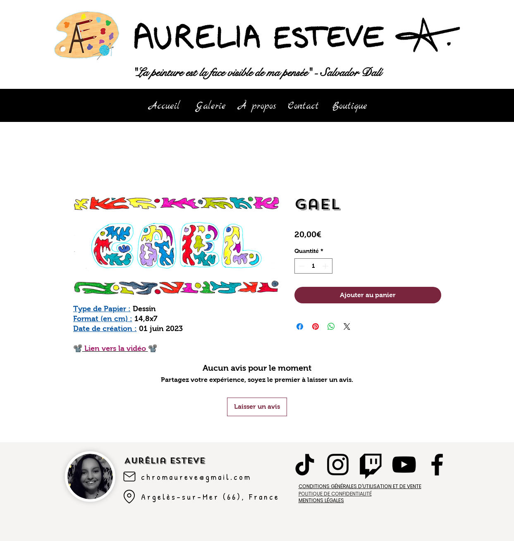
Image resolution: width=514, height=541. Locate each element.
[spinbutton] (313, 266)
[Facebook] (437, 464)
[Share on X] (347, 326)
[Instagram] (337, 464)
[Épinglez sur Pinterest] (315, 326)
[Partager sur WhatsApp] (331, 326)
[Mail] (129, 476)
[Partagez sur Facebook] (300, 326)
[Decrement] (301, 266)
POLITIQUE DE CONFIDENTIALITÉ (335, 493)
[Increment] (326, 266)
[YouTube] (404, 464)
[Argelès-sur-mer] (129, 497)
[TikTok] (304, 464)
